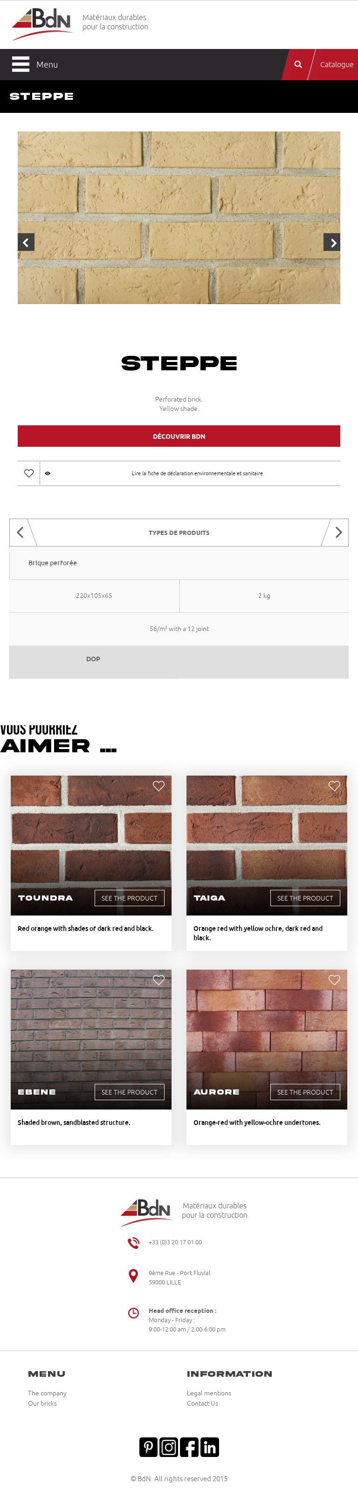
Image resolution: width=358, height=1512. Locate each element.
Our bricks (42, 1404)
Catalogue (337, 64)
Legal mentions (209, 1393)
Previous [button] (25, 242)
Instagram (168, 1446)
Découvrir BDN (179, 436)
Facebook (189, 1446)
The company (47, 1393)
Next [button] (332, 242)
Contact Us (202, 1404)
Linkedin (209, 1446)
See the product (130, 898)
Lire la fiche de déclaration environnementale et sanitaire (197, 473)
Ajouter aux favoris (29, 473)
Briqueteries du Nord (43, 25)
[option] (179, 219)
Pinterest (148, 1446)
